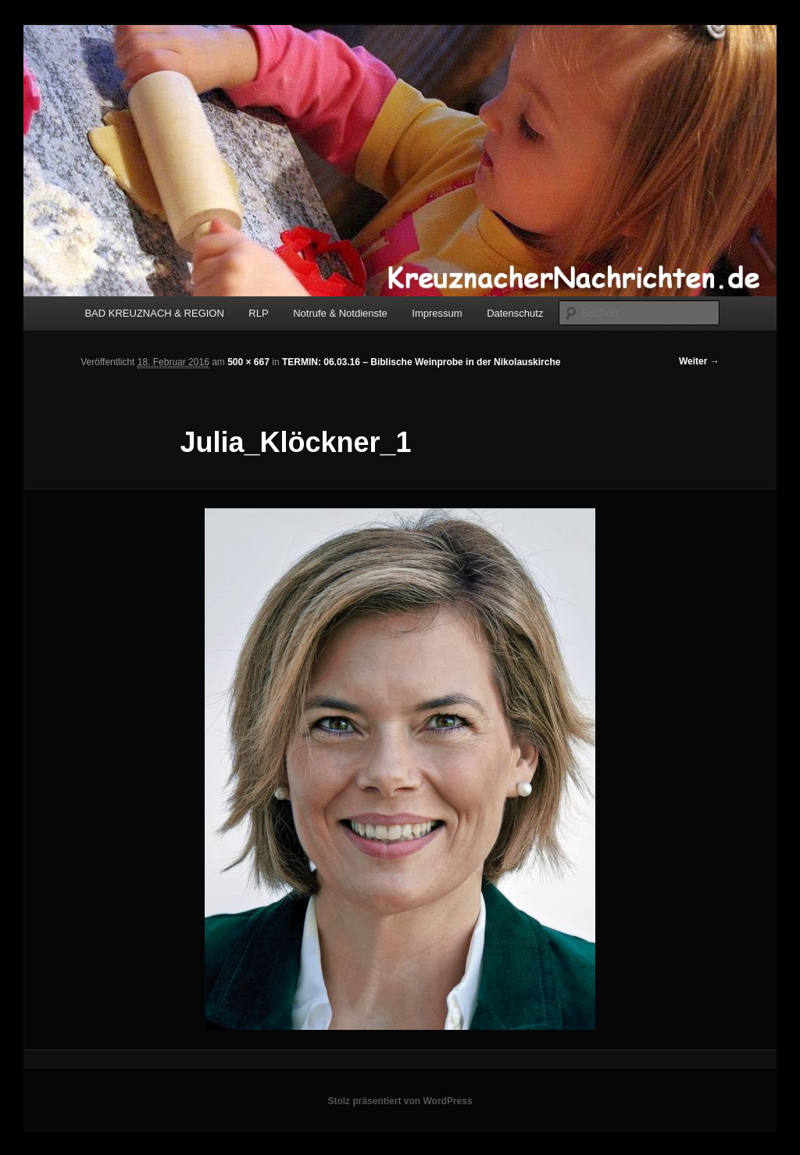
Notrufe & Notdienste (340, 313)
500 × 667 (248, 362)
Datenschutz (515, 313)
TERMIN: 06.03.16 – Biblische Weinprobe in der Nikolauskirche (421, 362)
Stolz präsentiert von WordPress (399, 1101)
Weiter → (699, 361)
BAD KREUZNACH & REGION (153, 313)
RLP (258, 313)
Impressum (437, 313)
